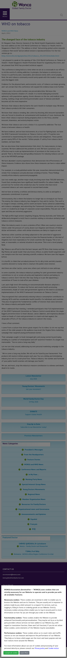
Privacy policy (40, 648)
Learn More (24, 653)
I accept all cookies (11, 653)
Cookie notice (53, 648)
